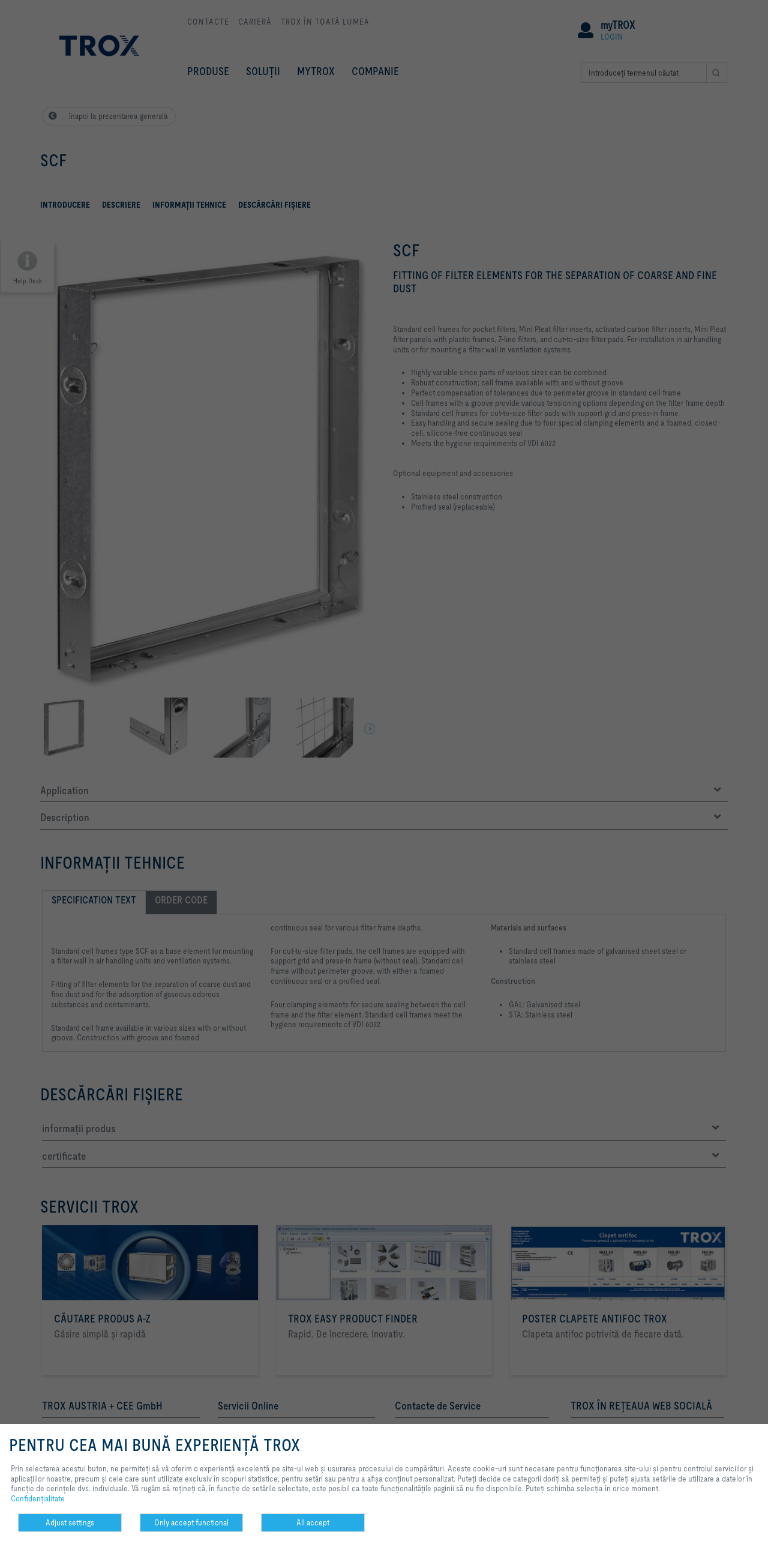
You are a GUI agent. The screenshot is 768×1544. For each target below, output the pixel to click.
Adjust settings (70, 1522)
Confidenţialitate (38, 1498)
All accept (312, 1522)
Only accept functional (191, 1522)
